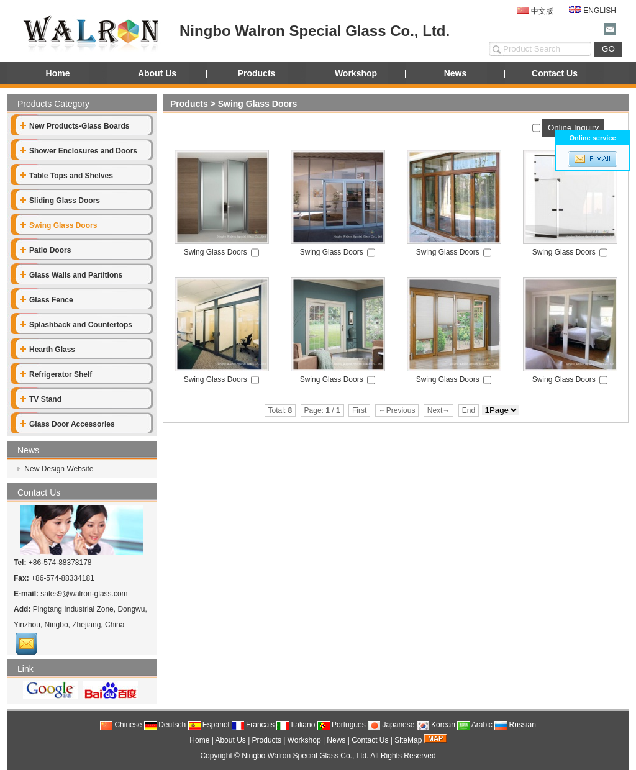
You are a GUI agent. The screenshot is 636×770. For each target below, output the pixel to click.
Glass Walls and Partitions (71, 275)
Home (58, 73)
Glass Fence (46, 300)
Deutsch (165, 724)
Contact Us (555, 73)
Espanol (209, 724)
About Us (157, 73)
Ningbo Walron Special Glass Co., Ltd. (305, 755)
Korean (436, 724)
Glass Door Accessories (67, 424)
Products (257, 73)
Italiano (295, 724)
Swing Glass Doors (258, 104)
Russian (515, 724)
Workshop (356, 73)
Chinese (121, 724)
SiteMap (408, 740)
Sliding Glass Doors (60, 200)
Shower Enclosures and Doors (78, 151)
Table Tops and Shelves (66, 175)
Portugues (341, 724)
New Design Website (58, 468)
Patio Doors (45, 250)
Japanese (391, 724)
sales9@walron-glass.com (83, 593)
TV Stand (40, 399)
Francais (253, 724)
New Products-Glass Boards (74, 126)
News (455, 73)
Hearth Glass (47, 349)
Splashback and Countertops (76, 324)
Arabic (475, 724)
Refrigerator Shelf (56, 374)
